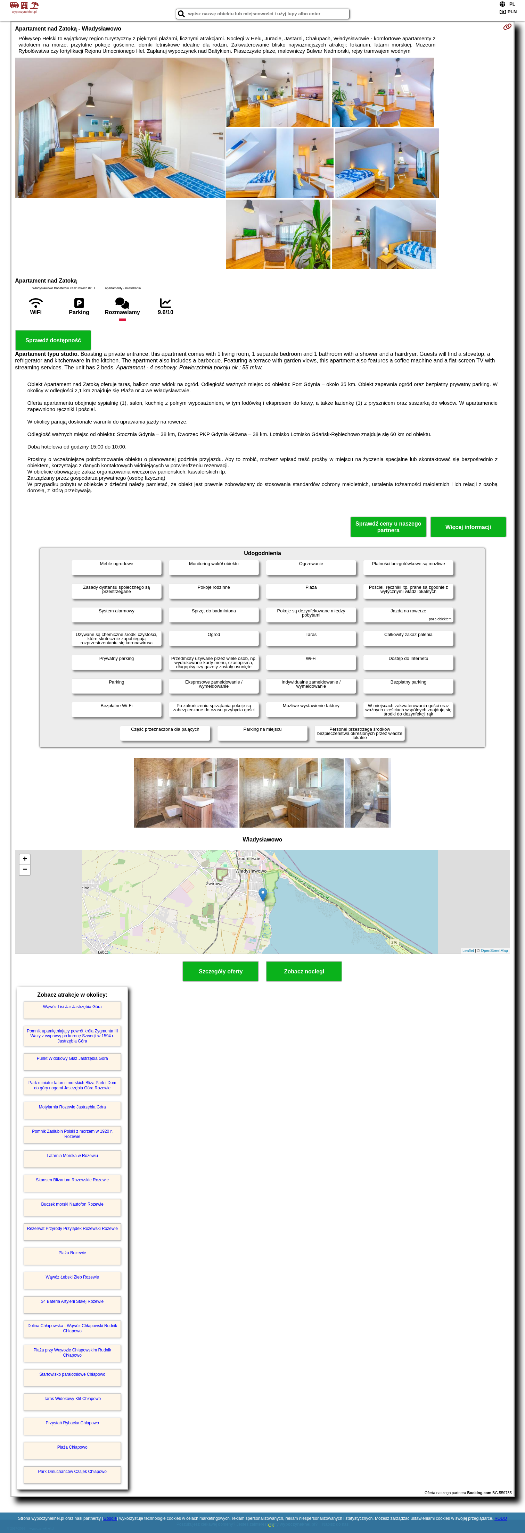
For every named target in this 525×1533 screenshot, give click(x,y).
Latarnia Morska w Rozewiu (72, 1155)
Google (110, 1518)
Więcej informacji (468, 527)
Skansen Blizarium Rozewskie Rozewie (72, 1180)
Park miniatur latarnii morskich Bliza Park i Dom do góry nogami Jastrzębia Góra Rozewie (72, 1085)
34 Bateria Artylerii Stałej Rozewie (72, 1301)
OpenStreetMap (494, 950)
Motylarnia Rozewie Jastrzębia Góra (72, 1107)
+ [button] (25, 859)
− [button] (25, 870)
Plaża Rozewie (72, 1252)
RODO (500, 1518)
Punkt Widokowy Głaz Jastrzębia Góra (72, 1058)
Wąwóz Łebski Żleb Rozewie (72, 1277)
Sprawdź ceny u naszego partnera (388, 527)
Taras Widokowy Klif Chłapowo (72, 1398)
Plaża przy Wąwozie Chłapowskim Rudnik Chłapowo (72, 1352)
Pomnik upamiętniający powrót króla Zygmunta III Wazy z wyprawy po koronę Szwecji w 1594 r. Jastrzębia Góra (72, 1036)
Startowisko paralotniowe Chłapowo (72, 1374)
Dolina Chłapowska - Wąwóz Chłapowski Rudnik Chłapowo (72, 1328)
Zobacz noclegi (304, 971)
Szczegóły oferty (221, 971)
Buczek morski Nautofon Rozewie (72, 1204)
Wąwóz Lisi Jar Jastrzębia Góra (72, 1006)
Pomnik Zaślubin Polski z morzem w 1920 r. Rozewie (72, 1134)
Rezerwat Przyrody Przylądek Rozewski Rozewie (72, 1228)
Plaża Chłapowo (72, 1447)
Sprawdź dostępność (53, 340)
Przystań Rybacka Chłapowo (72, 1423)
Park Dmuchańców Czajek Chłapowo (72, 1471)
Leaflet (468, 950)
